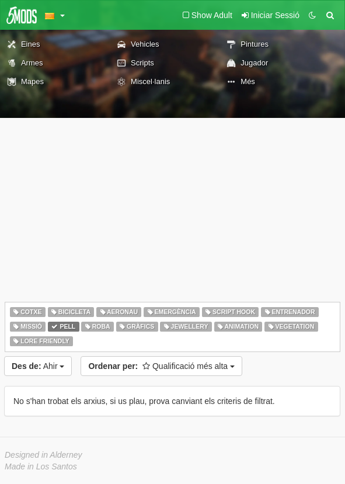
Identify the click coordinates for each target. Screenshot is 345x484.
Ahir (38, 366)
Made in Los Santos (41, 466)
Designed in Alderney (43, 454)
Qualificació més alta (161, 366)
